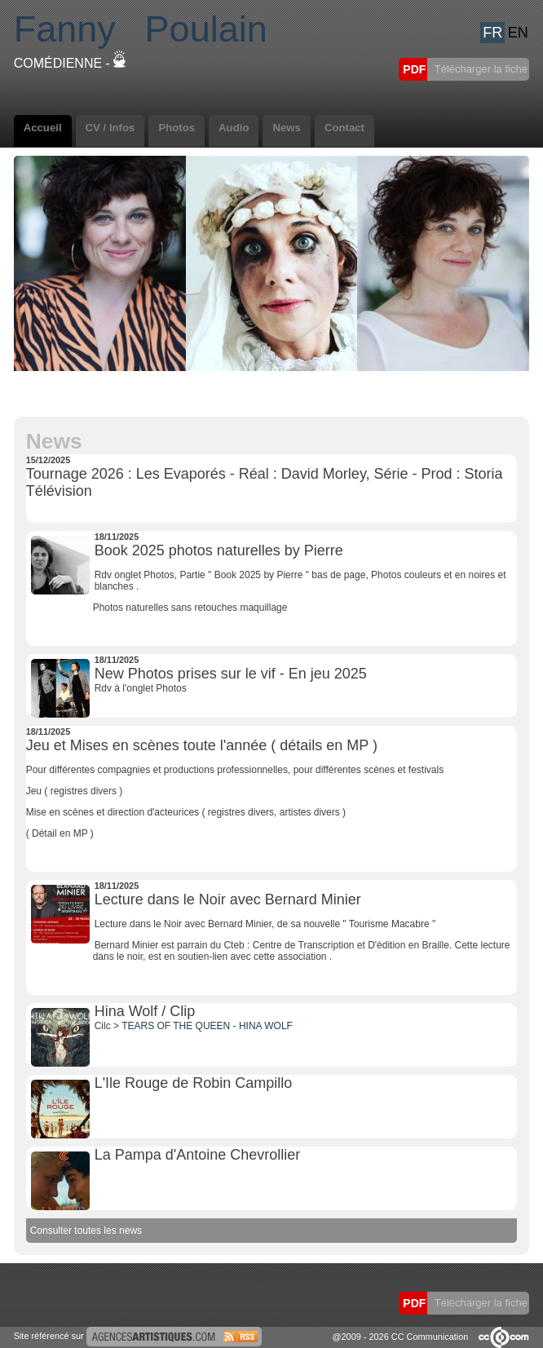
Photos (176, 128)
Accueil (43, 128)
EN (518, 32)
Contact (344, 128)
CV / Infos (110, 128)
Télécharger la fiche (479, 69)
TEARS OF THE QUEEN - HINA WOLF (207, 1026)
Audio (234, 128)
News (286, 128)
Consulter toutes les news (86, 1230)
